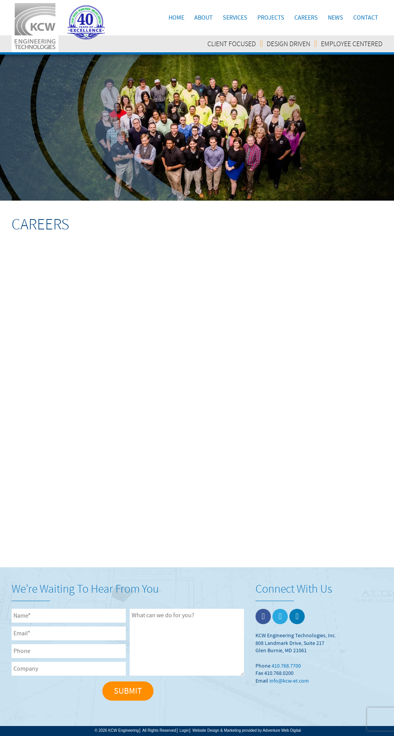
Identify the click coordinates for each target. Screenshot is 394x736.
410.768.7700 (286, 665)
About (203, 18)
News (335, 18)
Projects (270, 18)
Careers (306, 18)
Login (184, 730)
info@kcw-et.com (289, 680)
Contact (365, 18)
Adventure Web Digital (282, 730)
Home (176, 18)
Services (235, 18)
